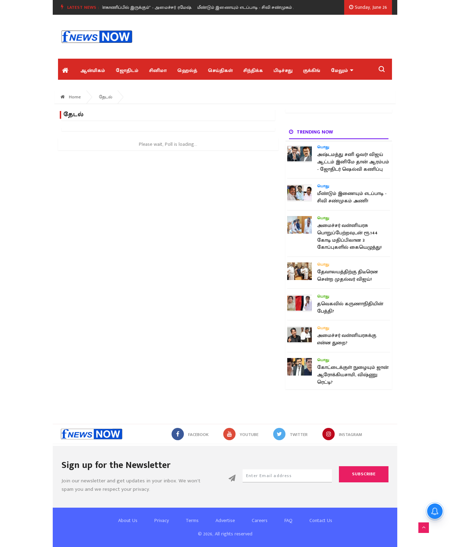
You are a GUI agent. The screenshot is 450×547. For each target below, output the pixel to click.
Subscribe (363, 474)
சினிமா (158, 70)
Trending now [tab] (311, 132)
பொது (323, 147)
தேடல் (105, 97)
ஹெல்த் (187, 70)
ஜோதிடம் (127, 70)
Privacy (161, 520)
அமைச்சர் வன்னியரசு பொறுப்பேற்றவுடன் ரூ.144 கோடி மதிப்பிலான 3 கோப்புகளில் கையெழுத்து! (349, 236)
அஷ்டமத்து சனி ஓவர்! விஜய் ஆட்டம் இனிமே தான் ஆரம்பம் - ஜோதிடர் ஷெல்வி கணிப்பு (353, 162)
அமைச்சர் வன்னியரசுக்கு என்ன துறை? (346, 339)
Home (70, 97)
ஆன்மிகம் (92, 70)
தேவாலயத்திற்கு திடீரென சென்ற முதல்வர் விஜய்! (347, 276)
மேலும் (342, 70)
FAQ (288, 520)
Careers (260, 520)
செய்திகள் (220, 70)
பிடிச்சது (283, 70)
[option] (123, 7)
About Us (127, 520)
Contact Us (320, 520)
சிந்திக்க (253, 70)
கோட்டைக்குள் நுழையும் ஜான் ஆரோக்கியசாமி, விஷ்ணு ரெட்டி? (352, 374)
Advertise (225, 520)
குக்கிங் (311, 70)
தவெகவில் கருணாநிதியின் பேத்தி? (350, 307)
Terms (192, 520)
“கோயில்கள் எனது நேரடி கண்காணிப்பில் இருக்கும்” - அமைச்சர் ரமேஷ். (120, 7)
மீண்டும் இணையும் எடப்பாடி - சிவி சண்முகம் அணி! (351, 197)
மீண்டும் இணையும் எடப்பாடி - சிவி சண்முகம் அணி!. (254, 7)
